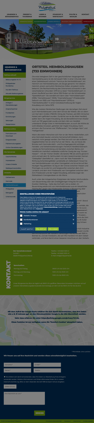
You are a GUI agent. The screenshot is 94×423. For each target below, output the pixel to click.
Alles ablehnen (41, 229)
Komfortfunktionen (31, 220)
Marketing (27, 224)
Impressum (39, 208)
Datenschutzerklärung (50, 207)
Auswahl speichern (27, 229)
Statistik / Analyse (30, 216)
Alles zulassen (53, 229)
